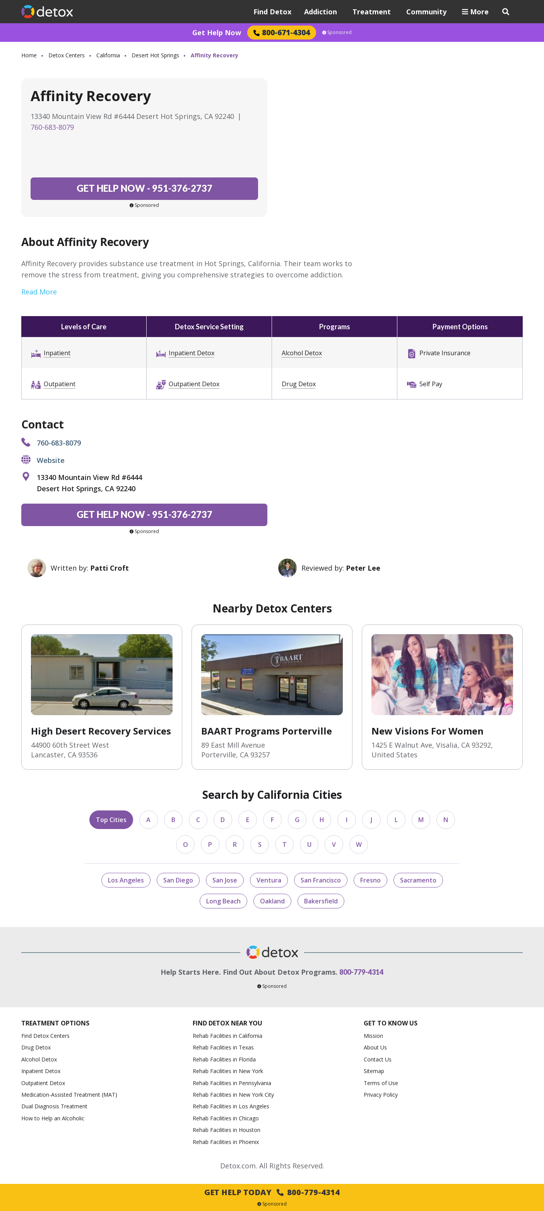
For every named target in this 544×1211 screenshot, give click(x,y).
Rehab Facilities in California (227, 1035)
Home (29, 55)
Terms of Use (381, 1083)
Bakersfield (321, 901)
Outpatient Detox (194, 384)
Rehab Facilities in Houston (226, 1130)
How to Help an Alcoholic (52, 1118)
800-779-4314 (361, 972)
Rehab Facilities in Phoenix (226, 1142)
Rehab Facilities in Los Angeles (231, 1106)
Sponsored (337, 32)
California (108, 55)
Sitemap (374, 1071)
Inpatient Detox (191, 353)
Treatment (371, 11)
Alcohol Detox (302, 353)
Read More (39, 291)
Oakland (272, 901)
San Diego (178, 880)
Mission (373, 1035)
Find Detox (272, 11)
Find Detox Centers (45, 1035)
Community (426, 11)
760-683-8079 (52, 127)
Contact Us (378, 1059)
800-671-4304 (281, 32)
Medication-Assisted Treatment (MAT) (69, 1094)
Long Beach (223, 901)
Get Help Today (272, 1192)
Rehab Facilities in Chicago (226, 1118)
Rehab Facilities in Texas (223, 1047)
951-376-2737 (144, 188)
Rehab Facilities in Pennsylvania (232, 1083)
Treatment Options (55, 1023)
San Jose (224, 880)
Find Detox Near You (227, 1023)
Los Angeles (126, 880)
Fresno (370, 880)
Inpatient (57, 353)
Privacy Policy (381, 1094)
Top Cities (111, 819)
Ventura (269, 880)
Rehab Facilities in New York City (233, 1094)
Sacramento (418, 880)
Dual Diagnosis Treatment (54, 1106)
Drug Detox (299, 384)
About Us (375, 1047)
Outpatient (59, 384)
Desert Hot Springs (155, 55)
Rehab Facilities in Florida (224, 1059)
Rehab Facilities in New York (228, 1071)
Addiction (320, 11)
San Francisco (321, 880)
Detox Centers (66, 55)
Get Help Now (216, 32)
